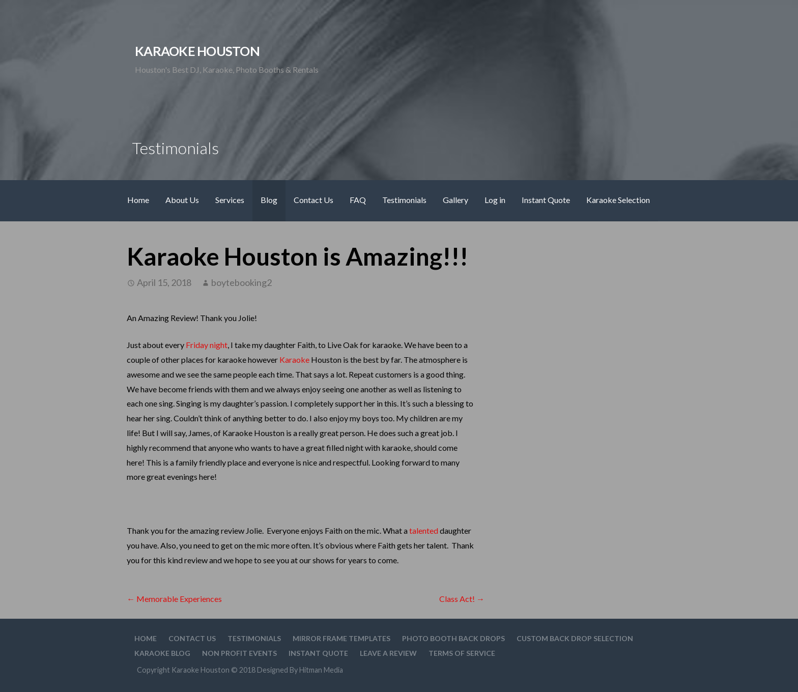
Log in (494, 200)
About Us (182, 200)
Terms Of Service (462, 653)
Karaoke (294, 359)
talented (423, 530)
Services (229, 200)
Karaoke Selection (618, 200)
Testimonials (404, 200)
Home (138, 200)
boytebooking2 (241, 282)
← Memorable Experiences (174, 598)
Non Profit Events (239, 653)
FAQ (358, 200)
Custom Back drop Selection (575, 638)
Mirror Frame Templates (341, 638)
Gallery (455, 200)
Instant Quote (546, 200)
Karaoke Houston (197, 51)
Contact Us (313, 200)
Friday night (206, 345)
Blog (269, 200)
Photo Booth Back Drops (453, 638)
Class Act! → (461, 598)
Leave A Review (388, 653)
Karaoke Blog (162, 653)
